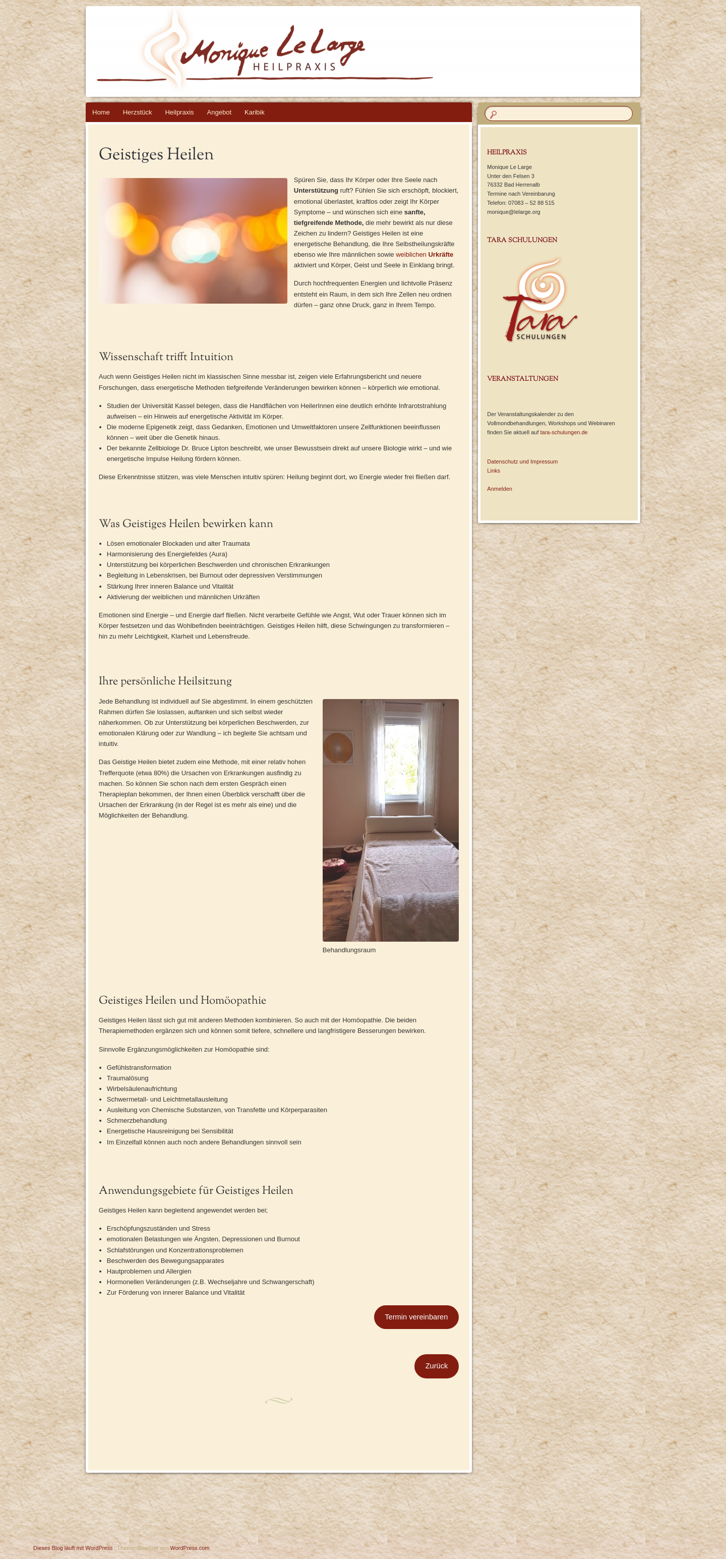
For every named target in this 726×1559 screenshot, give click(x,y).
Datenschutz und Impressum (522, 461)
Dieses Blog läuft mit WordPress (73, 1548)
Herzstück (137, 112)
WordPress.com (190, 1548)
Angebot (219, 112)
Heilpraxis (179, 112)
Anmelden (499, 489)
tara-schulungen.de (564, 432)
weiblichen (412, 254)
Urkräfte (440, 254)
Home (101, 112)
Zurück (437, 1366)
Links (493, 471)
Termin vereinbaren (416, 1317)
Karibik (255, 112)
